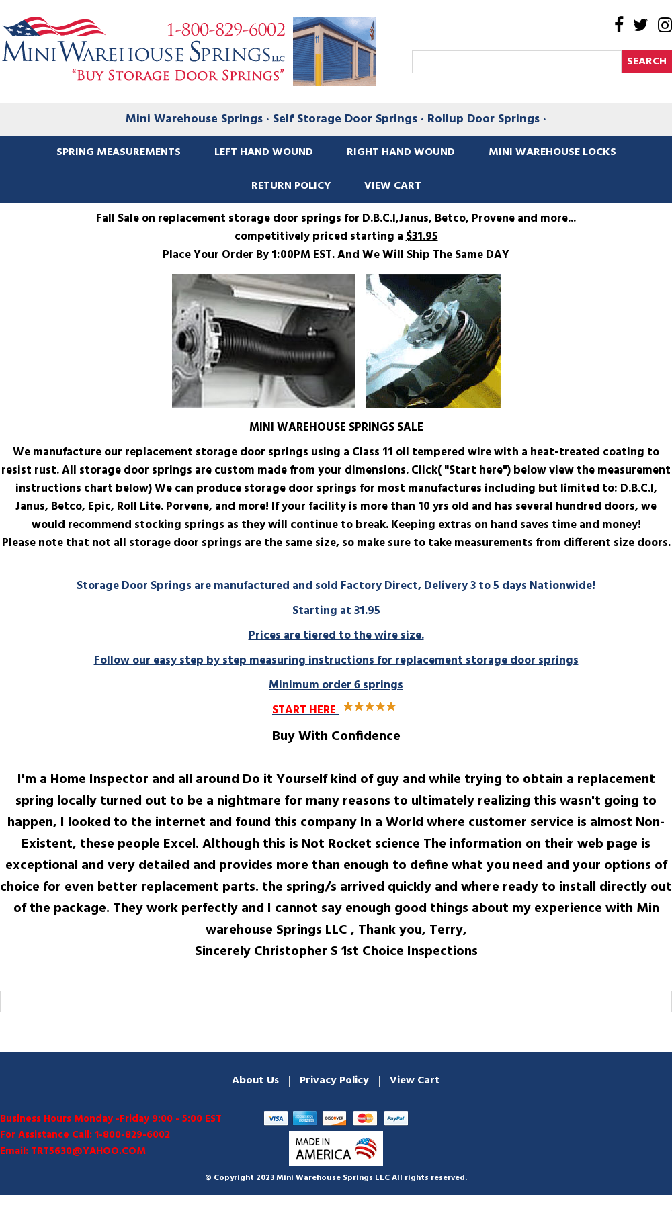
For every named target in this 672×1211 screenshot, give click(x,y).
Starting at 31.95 (336, 636)
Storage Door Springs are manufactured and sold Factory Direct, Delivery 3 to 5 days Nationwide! (336, 586)
